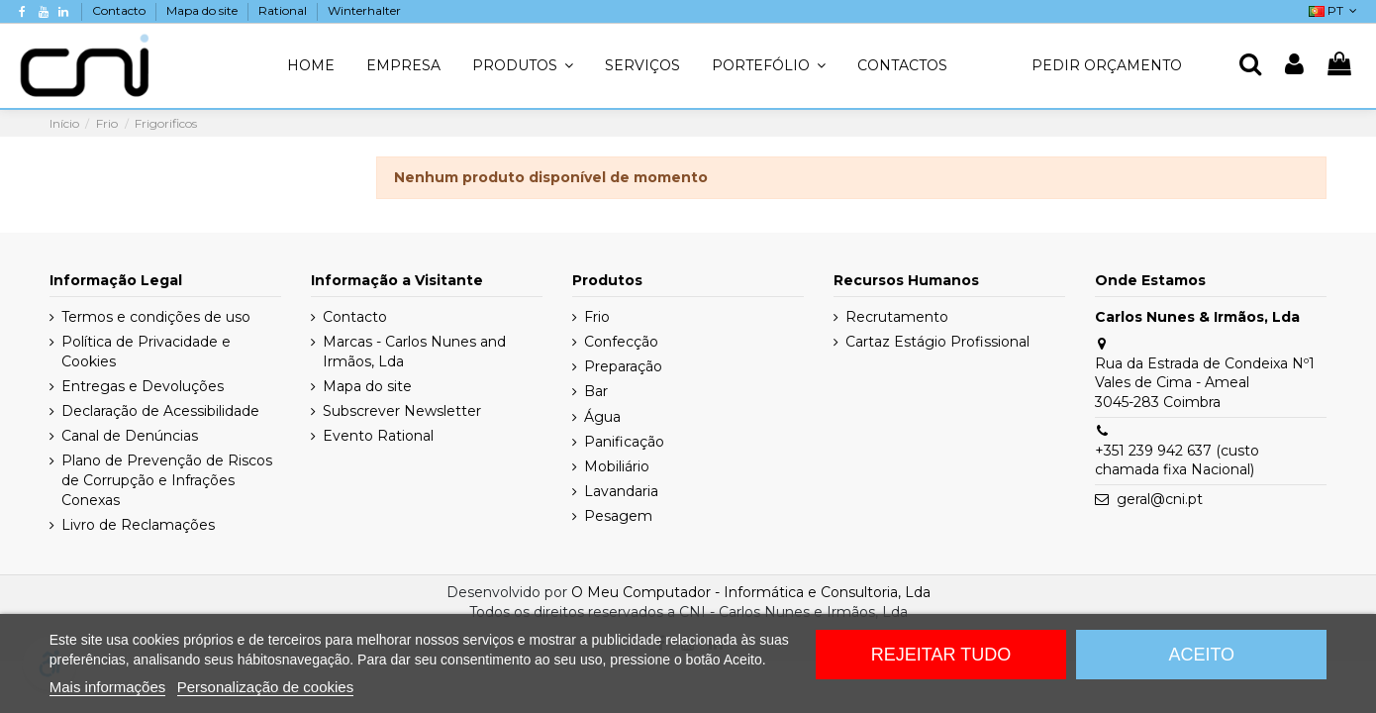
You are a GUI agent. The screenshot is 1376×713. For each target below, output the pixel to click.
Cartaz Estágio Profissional (937, 342)
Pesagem (618, 516)
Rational (284, 10)
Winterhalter (364, 10)
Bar (596, 391)
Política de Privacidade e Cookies (146, 351)
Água (602, 417)
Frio (597, 317)
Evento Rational (378, 436)
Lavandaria (621, 491)
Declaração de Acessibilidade (160, 411)
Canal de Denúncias (129, 436)
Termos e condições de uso (155, 317)
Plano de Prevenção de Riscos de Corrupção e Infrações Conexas (166, 480)
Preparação (623, 366)
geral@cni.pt (1160, 499)
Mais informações (107, 686)
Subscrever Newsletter (402, 411)
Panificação (624, 442)
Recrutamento (896, 317)
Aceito (1201, 654)
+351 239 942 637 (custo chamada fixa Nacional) (1177, 460)
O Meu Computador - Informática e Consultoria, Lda (751, 592)
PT (1335, 10)
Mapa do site (203, 10)
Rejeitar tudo (941, 654)
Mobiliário (616, 466)
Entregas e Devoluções (142, 386)
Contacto (120, 10)
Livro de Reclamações (138, 525)
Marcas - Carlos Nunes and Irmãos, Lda (414, 351)
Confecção (621, 342)
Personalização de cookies (265, 686)
